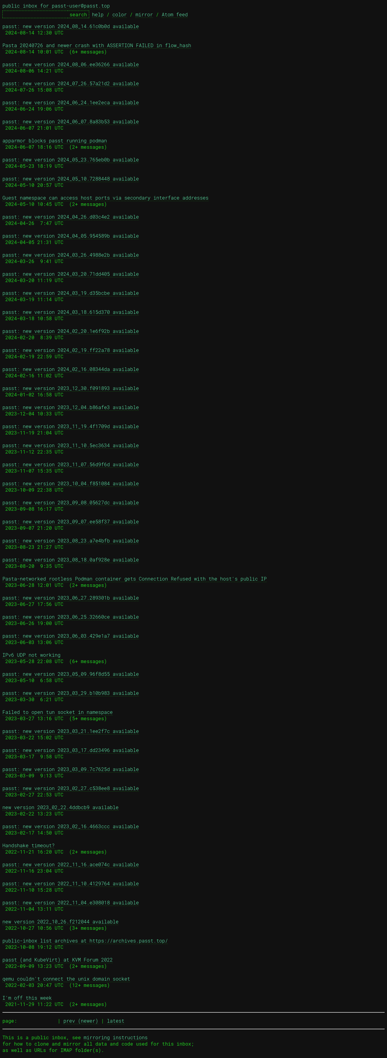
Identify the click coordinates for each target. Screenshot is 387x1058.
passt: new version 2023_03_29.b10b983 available (70, 693)
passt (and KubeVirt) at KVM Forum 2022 (57, 959)
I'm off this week (27, 998)
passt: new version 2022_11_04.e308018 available (70, 902)
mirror (144, 14)
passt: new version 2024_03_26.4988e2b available (70, 255)
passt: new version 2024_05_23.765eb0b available (70, 159)
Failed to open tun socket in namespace (57, 712)
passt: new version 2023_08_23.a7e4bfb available (70, 540)
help (97, 14)
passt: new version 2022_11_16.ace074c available (70, 864)
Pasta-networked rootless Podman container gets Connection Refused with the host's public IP (134, 578)
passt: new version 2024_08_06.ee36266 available (70, 64)
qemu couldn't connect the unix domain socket (66, 978)
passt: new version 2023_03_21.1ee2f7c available (70, 731)
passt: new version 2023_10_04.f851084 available (70, 483)
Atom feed (175, 14)
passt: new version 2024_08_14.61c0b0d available (70, 26)
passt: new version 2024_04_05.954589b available (70, 236)
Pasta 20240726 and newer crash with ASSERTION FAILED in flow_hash (96, 45)
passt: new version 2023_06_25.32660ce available (70, 617)
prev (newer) (80, 1020)
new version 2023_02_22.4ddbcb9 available (60, 807)
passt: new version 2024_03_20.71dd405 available (70, 274)
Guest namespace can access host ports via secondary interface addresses (105, 197)
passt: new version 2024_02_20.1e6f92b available (70, 331)
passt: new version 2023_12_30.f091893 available (70, 388)
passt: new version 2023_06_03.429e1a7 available (70, 636)
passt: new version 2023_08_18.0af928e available (70, 559)
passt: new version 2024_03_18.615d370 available (70, 312)
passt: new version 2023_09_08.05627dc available (70, 502)
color (119, 14)
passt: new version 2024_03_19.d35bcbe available (70, 293)
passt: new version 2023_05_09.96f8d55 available (70, 674)
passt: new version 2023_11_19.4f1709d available (70, 426)
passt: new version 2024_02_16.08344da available (70, 369)
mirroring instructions (116, 1037)
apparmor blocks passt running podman (54, 140)
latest (116, 1020)
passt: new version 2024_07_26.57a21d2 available (70, 83)
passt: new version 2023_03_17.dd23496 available (70, 750)
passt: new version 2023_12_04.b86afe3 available (70, 407)
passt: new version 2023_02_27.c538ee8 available (70, 788)
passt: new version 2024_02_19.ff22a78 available (70, 350)
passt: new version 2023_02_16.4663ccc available (70, 826)
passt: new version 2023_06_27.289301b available (70, 597)
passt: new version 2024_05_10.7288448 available (70, 178)
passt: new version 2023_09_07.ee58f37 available (70, 521)
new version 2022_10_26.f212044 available (60, 921)
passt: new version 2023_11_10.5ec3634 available (70, 445)
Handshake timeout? (28, 845)
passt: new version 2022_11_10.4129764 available (70, 883)
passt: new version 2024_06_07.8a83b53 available (70, 121)
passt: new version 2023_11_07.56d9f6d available (70, 464)
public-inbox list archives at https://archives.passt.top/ (85, 940)
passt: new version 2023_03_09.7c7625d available (70, 769)
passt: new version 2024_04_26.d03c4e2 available (70, 216)
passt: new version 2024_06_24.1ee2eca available (70, 102)
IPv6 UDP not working (31, 655)
